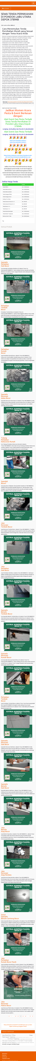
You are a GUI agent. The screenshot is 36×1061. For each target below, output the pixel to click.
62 (15, 1016)
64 (21, 1016)
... (13, 1016)
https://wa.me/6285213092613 (18, 140)
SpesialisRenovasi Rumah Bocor (6, 655)
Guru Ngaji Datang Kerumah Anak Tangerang (25, 1042)
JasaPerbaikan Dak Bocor (5, 568)
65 (23, 1016)
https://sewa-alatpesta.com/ (11, 155)
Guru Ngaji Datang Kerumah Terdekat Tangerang (22, 1035)
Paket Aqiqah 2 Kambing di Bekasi (9, 1040)
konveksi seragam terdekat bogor (10, 1044)
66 (25, 1016)
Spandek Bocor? (4, 482)
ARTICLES (4, 1057)
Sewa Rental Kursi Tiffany (8, 1035)
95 (30, 1016)
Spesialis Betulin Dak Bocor (5, 786)
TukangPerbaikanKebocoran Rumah (8, 440)
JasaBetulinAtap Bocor (5, 829)
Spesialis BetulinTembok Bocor (6, 612)
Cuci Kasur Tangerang (13, 1038)
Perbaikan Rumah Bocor (5, 351)
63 (18, 1016)
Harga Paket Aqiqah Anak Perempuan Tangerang (21, 1037)
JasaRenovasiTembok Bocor (6, 525)
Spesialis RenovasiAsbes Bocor (6, 396)
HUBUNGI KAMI (6, 1058)
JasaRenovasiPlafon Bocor (6, 1003)
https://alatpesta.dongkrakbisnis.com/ (20, 157)
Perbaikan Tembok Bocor (5, 307)
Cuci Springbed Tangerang (22, 1040)
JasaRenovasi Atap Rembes (6, 873)
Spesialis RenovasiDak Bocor (5, 742)
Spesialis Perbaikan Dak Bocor (5, 264)
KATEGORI (6, 8)
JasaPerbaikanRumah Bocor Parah (8, 960)
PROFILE (4, 1055)
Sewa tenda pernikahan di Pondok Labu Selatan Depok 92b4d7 (20, 101)
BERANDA (4, 1053)
